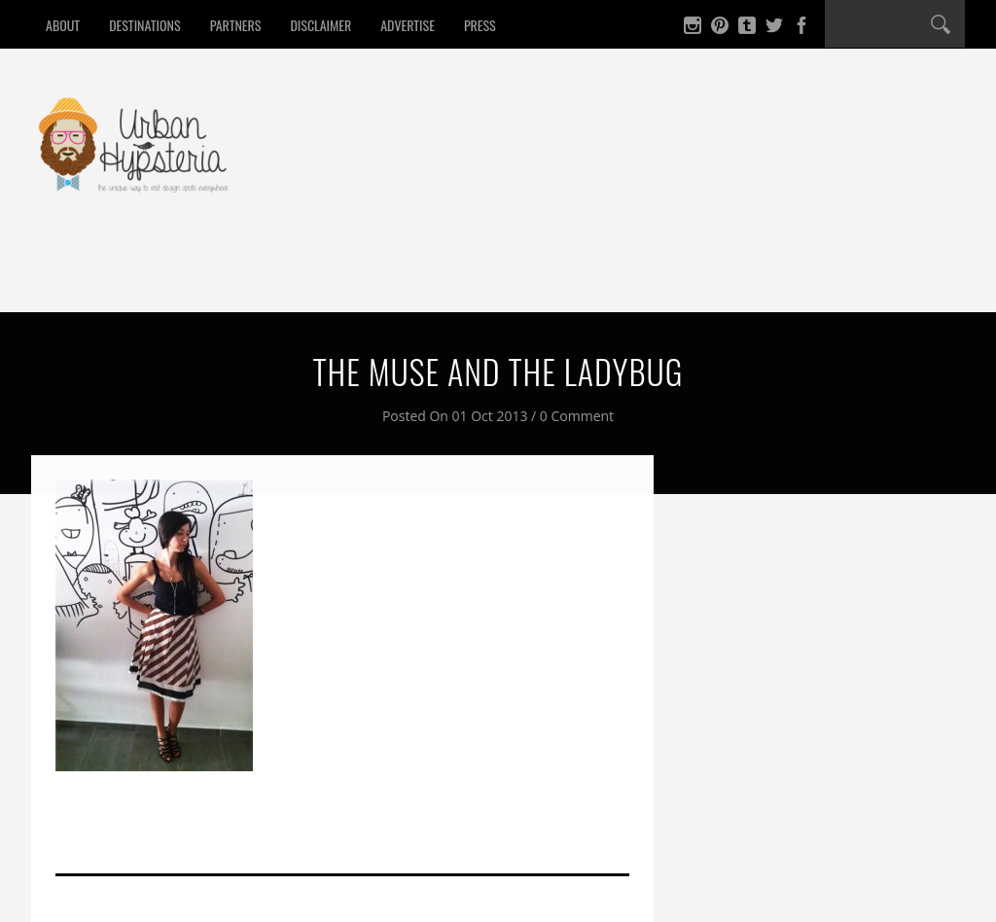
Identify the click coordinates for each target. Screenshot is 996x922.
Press (480, 25)
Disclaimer (320, 25)
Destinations (144, 25)
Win (545, 275)
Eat (143, 275)
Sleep (292, 275)
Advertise (407, 25)
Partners (236, 25)
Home (74, 275)
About (63, 25)
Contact (627, 275)
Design (374, 275)
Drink (214, 275)
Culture (465, 275)
